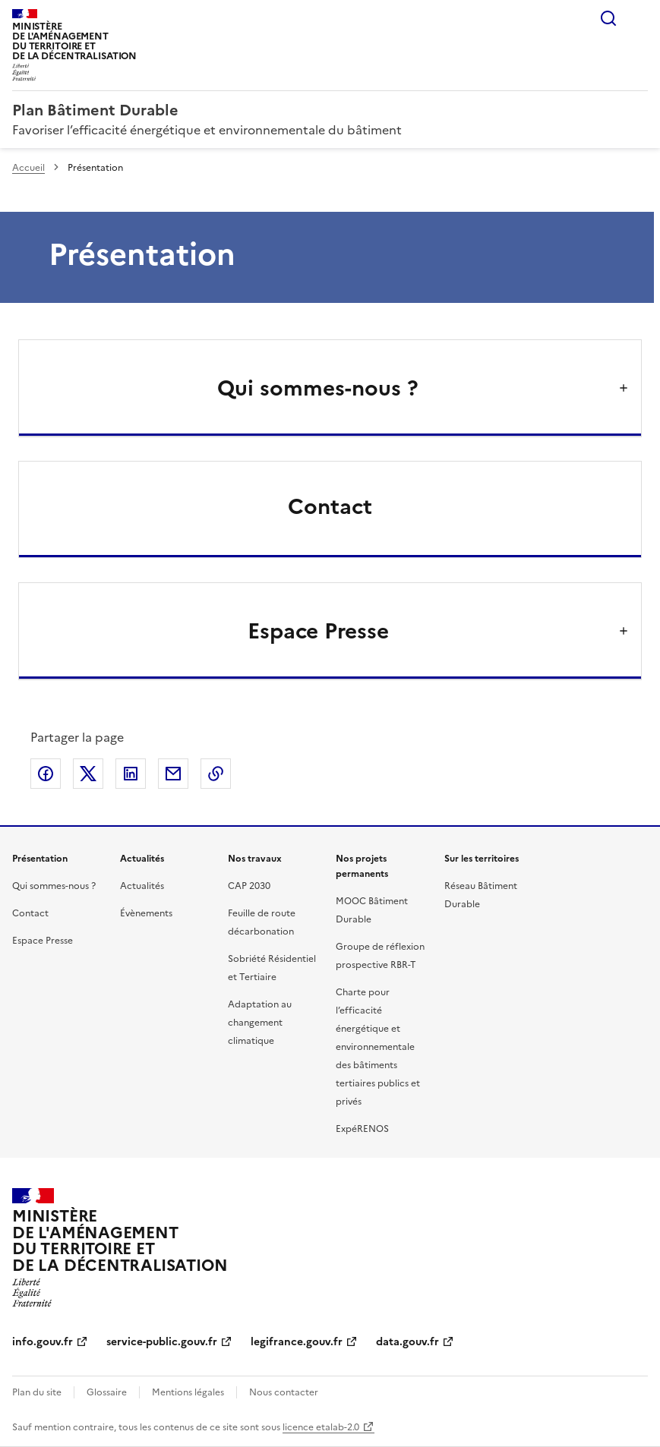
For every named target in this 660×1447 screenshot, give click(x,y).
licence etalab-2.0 (321, 1427)
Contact (330, 506)
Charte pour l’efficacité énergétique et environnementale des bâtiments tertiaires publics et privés (378, 1046)
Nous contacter (283, 1392)
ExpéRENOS (362, 1129)
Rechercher (608, 18)
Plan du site (37, 1392)
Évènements (146, 913)
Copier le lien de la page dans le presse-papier (216, 773)
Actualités (142, 886)
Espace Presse (42, 940)
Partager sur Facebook (45, 773)
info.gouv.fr (42, 1342)
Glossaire (107, 1392)
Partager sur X (88, 773)
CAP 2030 (249, 886)
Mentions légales (188, 1392)
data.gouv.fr (407, 1342)
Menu (639, 18)
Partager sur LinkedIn (130, 773)
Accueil (28, 168)
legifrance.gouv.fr (297, 1342)
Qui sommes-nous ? (54, 886)
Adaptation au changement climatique (260, 1023)
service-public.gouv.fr (161, 1342)
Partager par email (173, 773)
